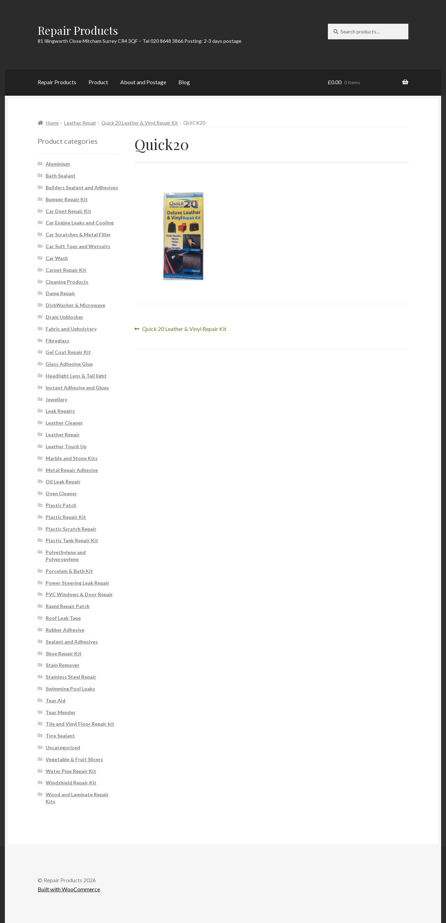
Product (98, 82)
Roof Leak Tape (63, 618)
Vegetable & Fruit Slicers (74, 759)
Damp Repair (60, 293)
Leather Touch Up (66, 446)
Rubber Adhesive (65, 630)
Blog (184, 82)
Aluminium (58, 164)
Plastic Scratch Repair (71, 529)
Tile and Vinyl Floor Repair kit (80, 724)
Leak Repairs (60, 411)
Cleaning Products (67, 282)
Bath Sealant (61, 176)
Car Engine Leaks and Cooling (80, 223)
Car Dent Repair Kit (68, 211)
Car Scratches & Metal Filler (78, 234)
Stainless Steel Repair (71, 677)
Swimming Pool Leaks (70, 689)
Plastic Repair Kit (66, 517)
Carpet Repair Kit (66, 270)
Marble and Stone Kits (72, 458)
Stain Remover (62, 665)
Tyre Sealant (60, 736)
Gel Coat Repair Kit (68, 352)
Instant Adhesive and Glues (77, 387)
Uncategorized (63, 747)
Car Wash (57, 258)
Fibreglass (57, 341)
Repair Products (78, 30)
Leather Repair (80, 123)
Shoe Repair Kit (64, 653)
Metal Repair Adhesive (72, 470)
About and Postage (143, 82)
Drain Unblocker (64, 317)
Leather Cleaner (64, 423)
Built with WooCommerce (69, 889)
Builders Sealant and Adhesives (82, 187)
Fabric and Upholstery (71, 329)
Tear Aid (56, 700)
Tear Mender (61, 712)
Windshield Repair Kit (71, 783)
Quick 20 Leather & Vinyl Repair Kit (139, 123)
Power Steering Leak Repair (77, 583)
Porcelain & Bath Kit (69, 571)
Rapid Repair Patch (68, 606)
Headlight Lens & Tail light (76, 376)
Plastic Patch (61, 505)
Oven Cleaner (61, 493)
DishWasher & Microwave (75, 305)
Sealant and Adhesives (72, 642)
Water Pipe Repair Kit (71, 771)
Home (52, 123)
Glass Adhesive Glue (69, 364)
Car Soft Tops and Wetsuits (78, 246)
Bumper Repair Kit (67, 199)
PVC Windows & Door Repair (79, 594)
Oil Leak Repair (63, 481)
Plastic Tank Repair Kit (72, 540)
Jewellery (56, 399)
